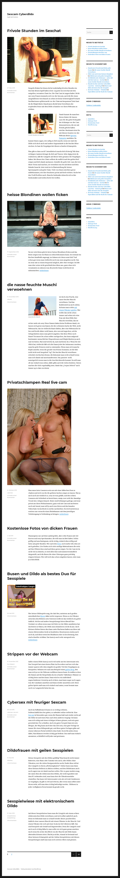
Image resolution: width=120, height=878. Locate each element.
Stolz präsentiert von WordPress (31, 869)
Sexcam (31, 715)
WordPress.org (92, 125)
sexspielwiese (11, 816)
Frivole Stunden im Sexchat (34, 30)
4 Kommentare (11, 763)
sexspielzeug (11, 818)
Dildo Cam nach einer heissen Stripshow (100, 74)
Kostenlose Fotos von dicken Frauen (42, 528)
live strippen (11, 664)
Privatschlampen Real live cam (37, 382)
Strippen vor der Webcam (32, 654)
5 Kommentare (11, 820)
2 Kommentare (11, 302)
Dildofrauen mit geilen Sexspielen (40, 750)
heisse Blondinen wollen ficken (37, 194)
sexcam (15, 712)
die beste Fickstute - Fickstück (97, 90)
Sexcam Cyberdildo (20, 14)
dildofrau (10, 760)
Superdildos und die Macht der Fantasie (100, 92)
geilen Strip (69, 670)
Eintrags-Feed (92, 121)
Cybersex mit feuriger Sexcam (36, 702)
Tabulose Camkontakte (93, 105)
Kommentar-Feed (93, 123)
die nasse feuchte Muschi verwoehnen (99, 50)
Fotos (59, 544)
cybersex (10, 493)
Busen (42, 616)
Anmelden (91, 119)
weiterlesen (44, 270)
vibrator (9, 299)
